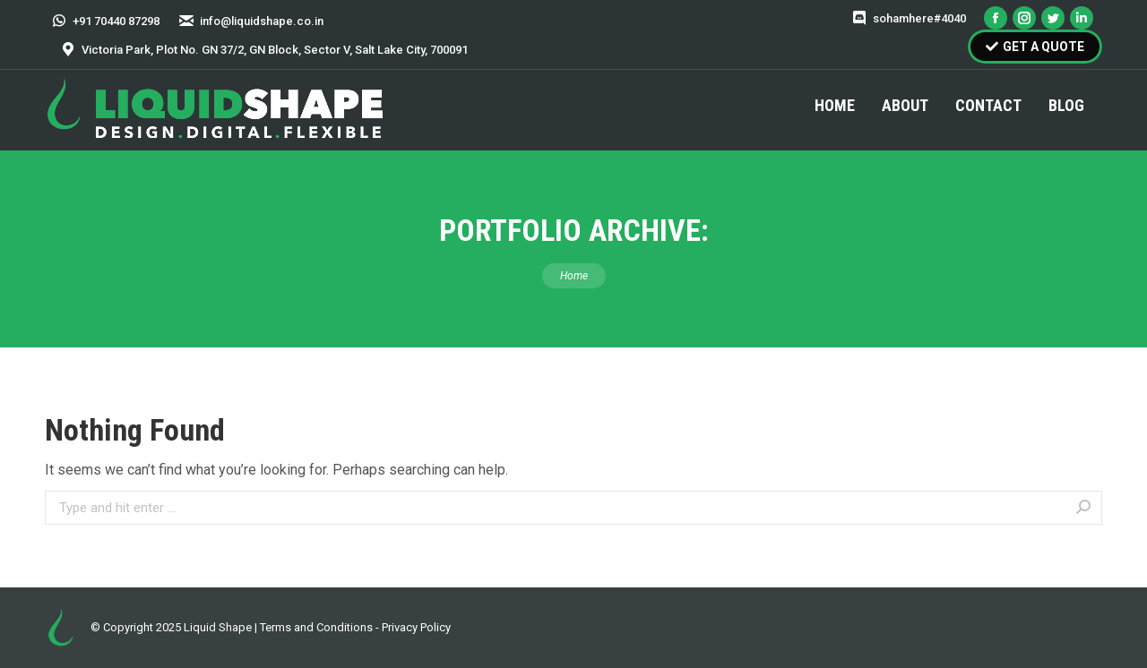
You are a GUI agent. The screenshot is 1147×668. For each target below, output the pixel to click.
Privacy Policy (416, 627)
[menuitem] (835, 105)
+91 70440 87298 (105, 20)
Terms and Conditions (316, 627)
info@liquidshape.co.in (250, 20)
